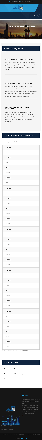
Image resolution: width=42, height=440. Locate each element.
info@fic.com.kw (14, 1)
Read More (25, 416)
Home (14, 33)
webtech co (24, 438)
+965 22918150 (25, 1)
